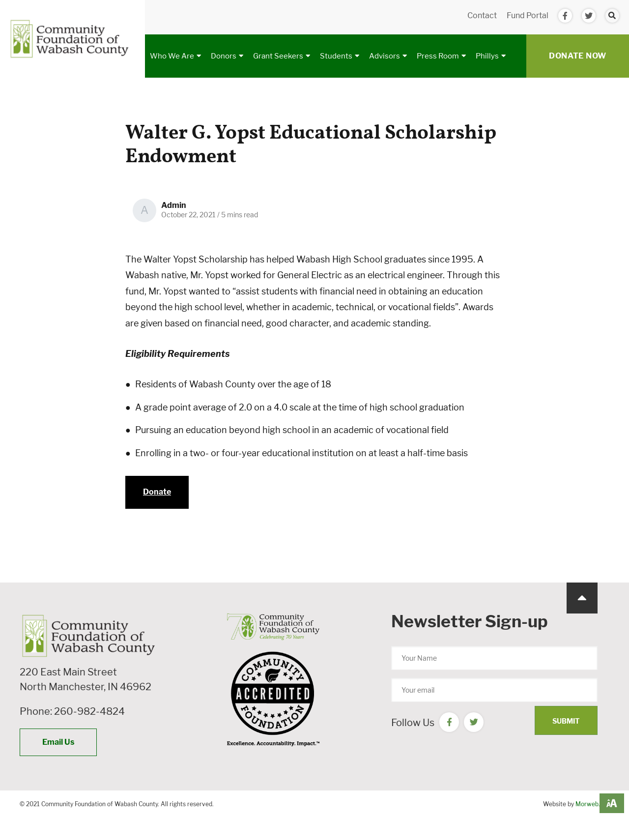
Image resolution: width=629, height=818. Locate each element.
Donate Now (577, 55)
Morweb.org (592, 804)
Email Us (58, 742)
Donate (157, 492)
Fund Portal (527, 15)
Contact (482, 15)
